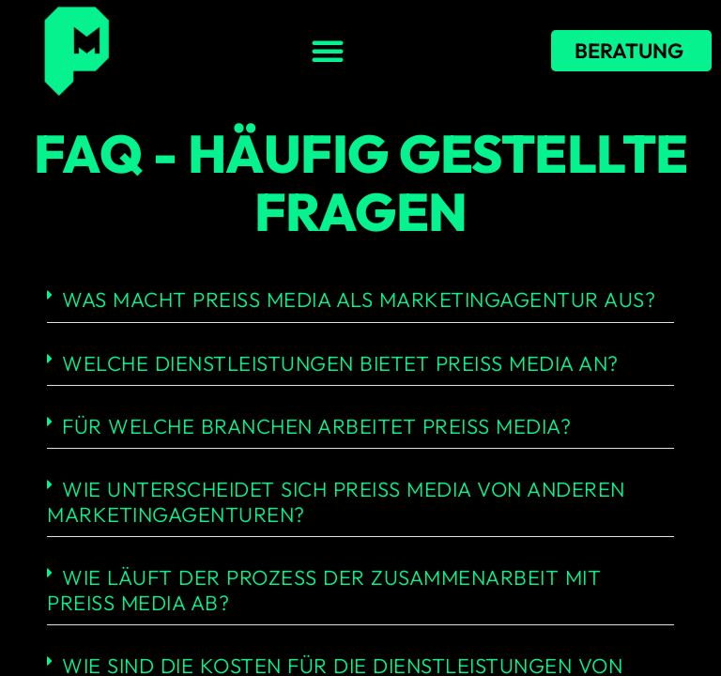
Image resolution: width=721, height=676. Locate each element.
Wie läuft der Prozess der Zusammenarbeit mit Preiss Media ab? (324, 589)
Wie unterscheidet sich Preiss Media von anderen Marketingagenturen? (336, 501)
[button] (327, 50)
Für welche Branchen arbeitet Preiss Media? (316, 426)
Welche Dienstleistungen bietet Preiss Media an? (340, 363)
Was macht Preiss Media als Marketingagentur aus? (358, 299)
